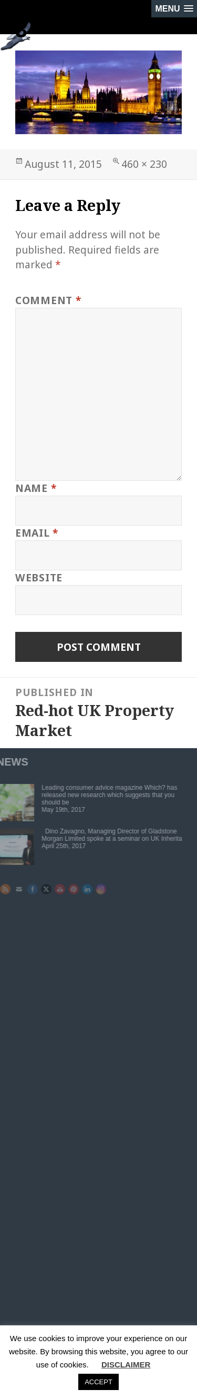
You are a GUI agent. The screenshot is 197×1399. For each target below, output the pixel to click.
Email (36, 533)
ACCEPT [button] (98, 1382)
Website (39, 577)
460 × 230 (144, 164)
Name (36, 488)
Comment (48, 300)
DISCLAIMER (125, 1364)
